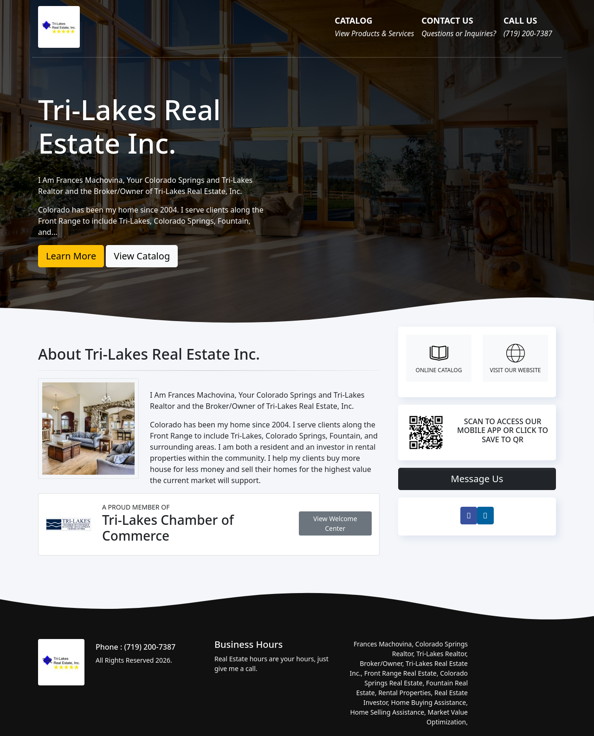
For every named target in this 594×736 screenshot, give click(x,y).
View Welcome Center (335, 523)
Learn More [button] (71, 256)
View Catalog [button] (142, 256)
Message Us (477, 478)
